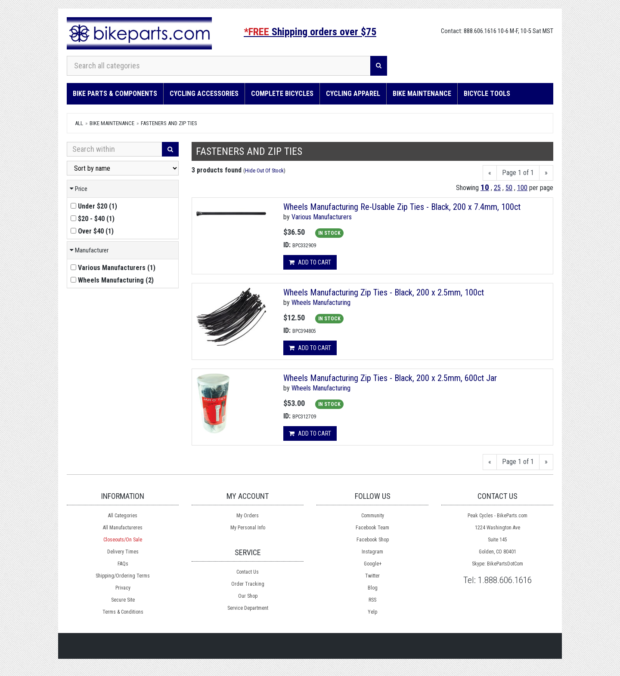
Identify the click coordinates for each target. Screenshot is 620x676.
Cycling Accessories (204, 93)
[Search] (378, 66)
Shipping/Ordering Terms (123, 576)
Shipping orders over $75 (310, 32)
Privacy (122, 588)
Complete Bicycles (282, 93)
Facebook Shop (372, 540)
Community (372, 516)
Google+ (372, 564)
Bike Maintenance (422, 93)
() (94, 206)
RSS (372, 600)
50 (508, 188)
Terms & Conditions (122, 612)
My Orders (247, 516)
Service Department (247, 608)
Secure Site (123, 600)
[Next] (546, 173)
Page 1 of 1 (518, 173)
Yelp (372, 612)
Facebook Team (372, 528)
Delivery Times (123, 552)
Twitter (372, 576)
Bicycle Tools (487, 93)
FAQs (123, 564)
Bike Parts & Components (115, 93)
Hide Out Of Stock (264, 170)
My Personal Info (247, 528)
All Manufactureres (123, 528)
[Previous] (490, 173)
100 (522, 188)
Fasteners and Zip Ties (169, 123)
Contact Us (247, 572)
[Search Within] (114, 149)
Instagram (372, 552)
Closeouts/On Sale (122, 540)
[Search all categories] (219, 66)
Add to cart (310, 262)
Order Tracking (247, 584)
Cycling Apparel (353, 93)
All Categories (122, 516)
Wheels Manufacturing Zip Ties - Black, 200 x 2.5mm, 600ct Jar (390, 378)
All (79, 123)
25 (497, 188)
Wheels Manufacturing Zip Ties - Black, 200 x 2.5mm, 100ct (383, 292)
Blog (373, 588)
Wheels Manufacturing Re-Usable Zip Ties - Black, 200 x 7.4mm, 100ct (402, 207)
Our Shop (247, 596)
